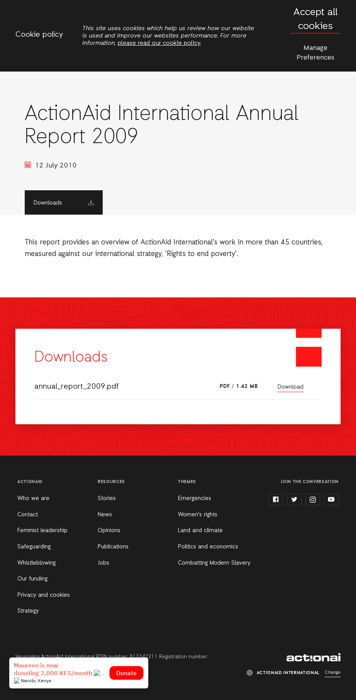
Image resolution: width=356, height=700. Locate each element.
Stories (107, 498)
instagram (312, 499)
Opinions (109, 530)
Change (333, 672)
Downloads (48, 203)
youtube (331, 499)
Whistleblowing (36, 563)
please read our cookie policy (159, 43)
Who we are (33, 498)
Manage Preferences (315, 52)
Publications (113, 547)
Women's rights (197, 515)
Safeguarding (34, 547)
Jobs (103, 563)
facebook (275, 499)
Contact (27, 515)
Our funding (32, 579)
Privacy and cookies (43, 595)
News (105, 515)
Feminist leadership (42, 530)
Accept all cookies (315, 19)
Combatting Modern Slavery (214, 563)
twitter (294, 499)
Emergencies (194, 498)
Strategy (28, 611)
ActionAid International (313, 657)
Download (290, 387)
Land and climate (200, 530)
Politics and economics (208, 547)
